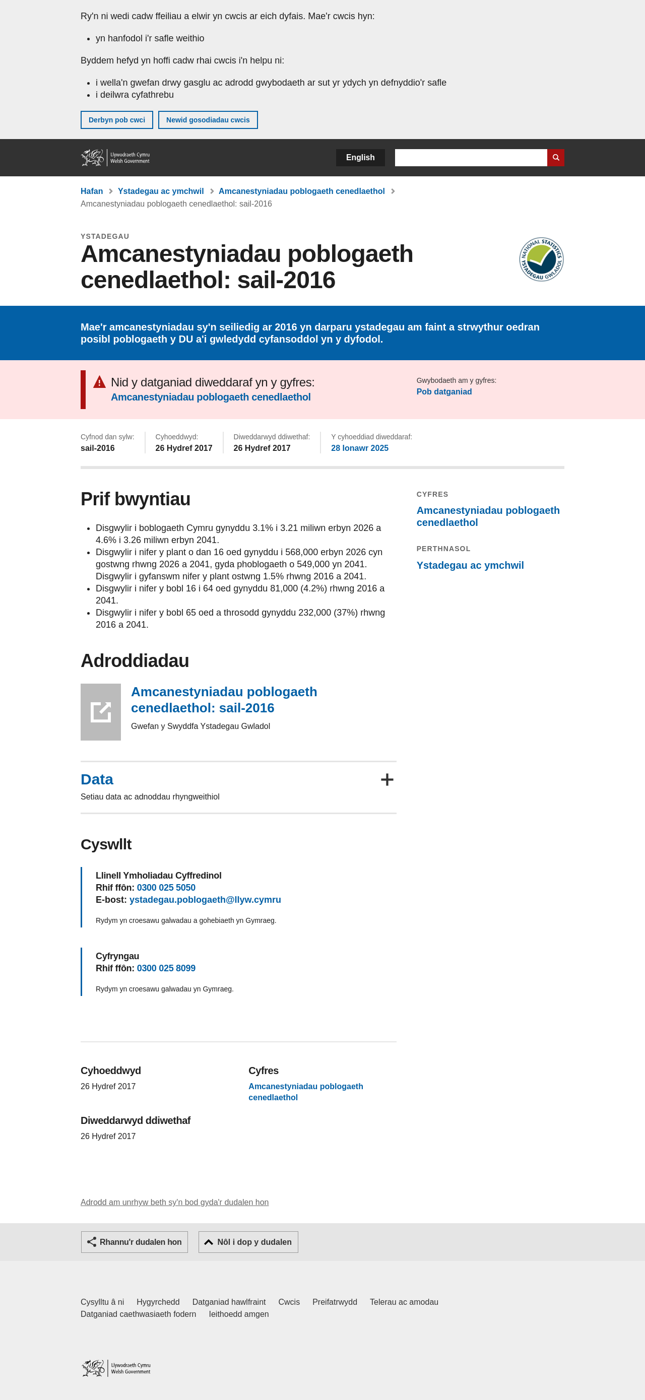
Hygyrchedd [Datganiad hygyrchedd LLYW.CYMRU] (158, 1302)
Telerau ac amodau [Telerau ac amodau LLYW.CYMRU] (404, 1302)
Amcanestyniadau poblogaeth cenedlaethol (302, 191)
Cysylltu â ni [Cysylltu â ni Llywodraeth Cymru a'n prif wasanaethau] (102, 1302)
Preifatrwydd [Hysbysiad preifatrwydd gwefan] (334, 1302)
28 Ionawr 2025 (360, 448)
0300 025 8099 (166, 968)
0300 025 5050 (166, 888)
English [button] (360, 157)
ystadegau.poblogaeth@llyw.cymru (205, 900)
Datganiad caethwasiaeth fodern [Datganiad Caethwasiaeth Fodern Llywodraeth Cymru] (139, 1314)
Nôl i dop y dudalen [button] (254, 1242)
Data (97, 779)
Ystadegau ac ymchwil (161, 191)
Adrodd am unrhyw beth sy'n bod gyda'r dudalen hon (175, 1202)
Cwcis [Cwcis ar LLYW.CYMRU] (289, 1302)
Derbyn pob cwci (117, 120)
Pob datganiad (444, 391)
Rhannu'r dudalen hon (140, 1242)
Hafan (92, 191)
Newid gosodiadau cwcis (208, 120)
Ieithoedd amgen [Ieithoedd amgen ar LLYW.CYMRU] (239, 1314)
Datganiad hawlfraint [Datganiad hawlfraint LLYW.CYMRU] (229, 1302)
